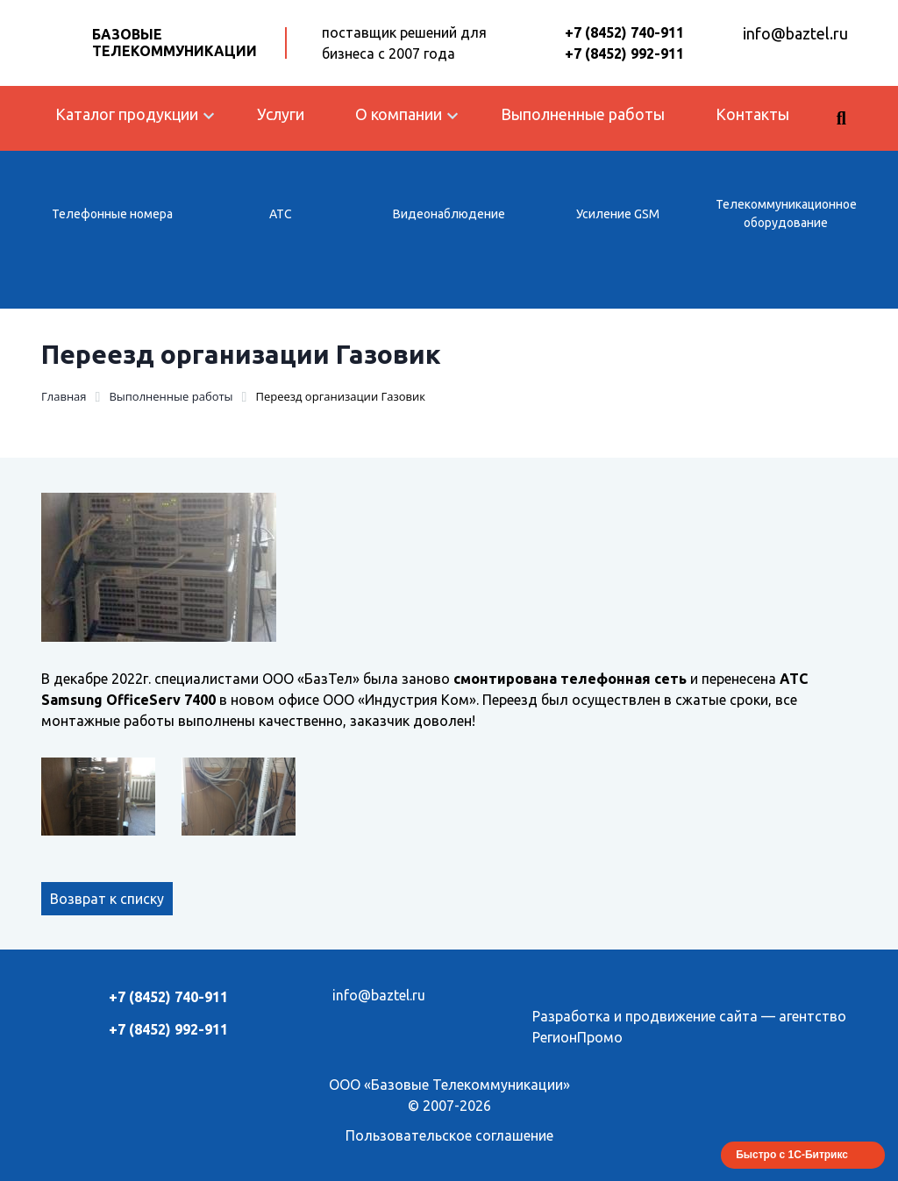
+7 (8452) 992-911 (624, 53)
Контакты (752, 114)
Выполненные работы (583, 114)
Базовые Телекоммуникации (174, 42)
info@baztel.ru (795, 33)
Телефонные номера (112, 214)
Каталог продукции (126, 114)
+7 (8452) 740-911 (624, 32)
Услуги (280, 114)
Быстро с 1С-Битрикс (792, 1155)
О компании (398, 114)
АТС (280, 214)
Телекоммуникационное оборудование (786, 213)
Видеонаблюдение (449, 214)
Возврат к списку (107, 899)
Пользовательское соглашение (449, 1135)
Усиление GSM (617, 214)
